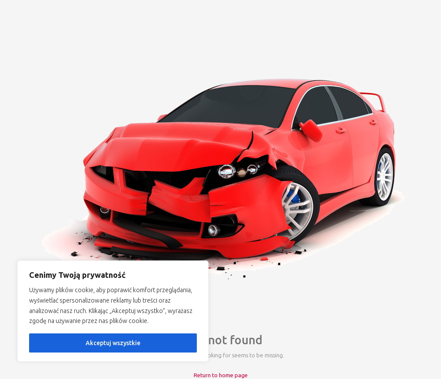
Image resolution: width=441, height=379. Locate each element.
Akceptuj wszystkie (113, 342)
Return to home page (221, 375)
